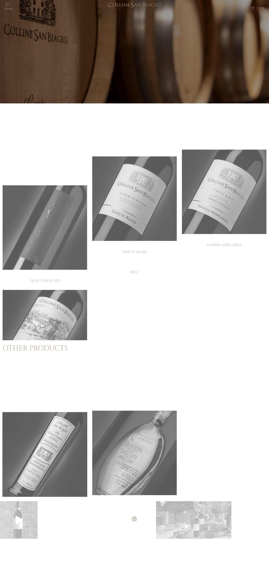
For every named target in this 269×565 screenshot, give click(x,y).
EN (261, 8)
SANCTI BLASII (134, 311)
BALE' (134, 330)
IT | (255, 8)
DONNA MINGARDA (224, 294)
